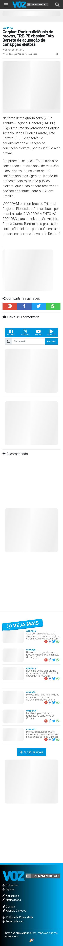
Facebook (10, 332)
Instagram (24, 332)
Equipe (8, 889)
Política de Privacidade (18, 917)
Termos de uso (13, 921)
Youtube (38, 332)
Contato (9, 906)
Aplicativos (11, 896)
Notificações (12, 900)
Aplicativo (51, 332)
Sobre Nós (10, 885)
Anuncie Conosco (14, 910)
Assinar (51, 341)
